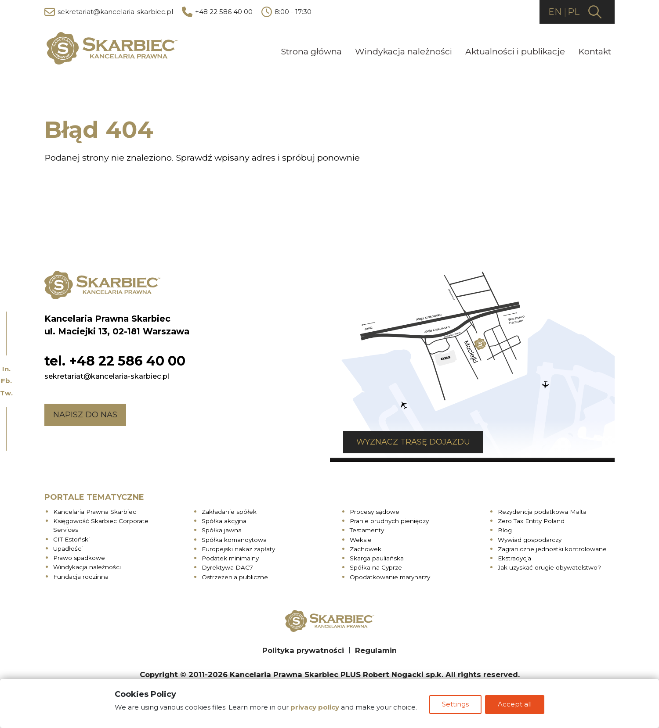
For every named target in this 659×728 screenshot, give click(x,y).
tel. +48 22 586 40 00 (114, 360)
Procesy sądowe (374, 511)
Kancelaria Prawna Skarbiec (94, 511)
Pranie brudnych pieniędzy (389, 520)
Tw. (6, 393)
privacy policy (314, 708)
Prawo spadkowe (79, 557)
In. (6, 369)
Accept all (515, 705)
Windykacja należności (87, 566)
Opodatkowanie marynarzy (390, 576)
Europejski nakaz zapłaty (238, 548)
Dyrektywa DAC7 (227, 567)
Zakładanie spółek (229, 511)
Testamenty (367, 530)
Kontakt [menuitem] (594, 52)
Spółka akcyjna (224, 520)
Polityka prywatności (303, 650)
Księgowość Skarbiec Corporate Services (100, 525)
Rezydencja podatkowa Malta (542, 511)
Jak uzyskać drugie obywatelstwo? (549, 567)
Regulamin (376, 650)
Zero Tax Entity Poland (531, 520)
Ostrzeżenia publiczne (235, 576)
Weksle (361, 539)
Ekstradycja (514, 557)
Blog (505, 530)
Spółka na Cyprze (376, 567)
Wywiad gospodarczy (529, 539)
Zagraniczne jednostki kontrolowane (552, 548)
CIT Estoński (71, 538)
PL (573, 12)
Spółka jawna (222, 530)
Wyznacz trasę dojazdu (400, 442)
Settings (455, 705)
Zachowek (365, 548)
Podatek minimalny (230, 557)
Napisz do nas (85, 414)
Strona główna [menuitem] (311, 52)
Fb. (6, 381)
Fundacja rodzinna (81, 576)
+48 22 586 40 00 (217, 12)
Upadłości (68, 548)
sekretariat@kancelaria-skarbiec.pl (108, 12)
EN (554, 12)
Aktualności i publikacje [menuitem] (515, 52)
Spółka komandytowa (234, 539)
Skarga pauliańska (377, 557)
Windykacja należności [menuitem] (403, 52)
